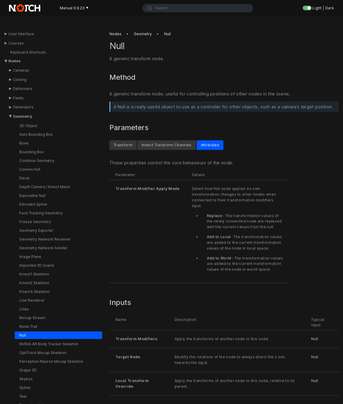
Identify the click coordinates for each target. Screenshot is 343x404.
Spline (24, 387)
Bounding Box (31, 152)
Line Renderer (32, 300)
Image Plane (30, 256)
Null (22, 335)
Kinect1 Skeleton (34, 274)
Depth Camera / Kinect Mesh (44, 187)
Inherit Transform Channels (167, 144)
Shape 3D (28, 370)
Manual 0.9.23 (74, 8)
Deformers (22, 88)
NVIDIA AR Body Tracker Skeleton (48, 344)
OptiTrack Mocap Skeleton (42, 352)
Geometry (22, 116)
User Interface (21, 34)
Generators (23, 107)
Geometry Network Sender (43, 248)
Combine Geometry (36, 160)
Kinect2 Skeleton (34, 283)
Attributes (210, 144)
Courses (16, 43)
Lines (24, 309)
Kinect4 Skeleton (34, 291)
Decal (24, 178)
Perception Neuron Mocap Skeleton (51, 361)
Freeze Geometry (35, 221)
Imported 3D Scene (36, 265)
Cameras (21, 70)
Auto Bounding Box (36, 134)
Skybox (25, 379)
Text (22, 396)
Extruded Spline (33, 204)
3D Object (28, 125)
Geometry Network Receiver (45, 239)
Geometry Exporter (36, 230)
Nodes (14, 61)
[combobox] (197, 8)
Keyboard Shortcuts (28, 52)
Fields (18, 98)
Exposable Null (32, 195)
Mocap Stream (32, 317)
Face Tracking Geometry (41, 213)
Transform (123, 144)
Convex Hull (29, 169)
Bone (24, 143)
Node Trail (28, 326)
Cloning (19, 79)
